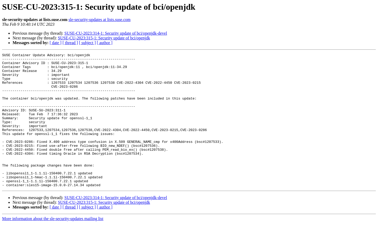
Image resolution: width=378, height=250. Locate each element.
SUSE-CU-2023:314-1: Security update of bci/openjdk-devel (115, 33)
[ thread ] (70, 42)
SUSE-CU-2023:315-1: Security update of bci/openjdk (104, 38)
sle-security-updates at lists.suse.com (99, 19)
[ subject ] (87, 42)
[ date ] (55, 42)
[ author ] (105, 42)
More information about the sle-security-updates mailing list (52, 245)
